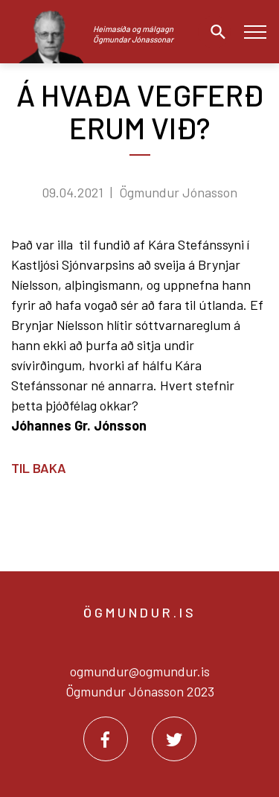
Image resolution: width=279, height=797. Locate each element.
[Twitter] (174, 739)
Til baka (38, 468)
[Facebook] (105, 739)
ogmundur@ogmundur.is (140, 671)
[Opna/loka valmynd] (255, 31)
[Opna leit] (214, 32)
